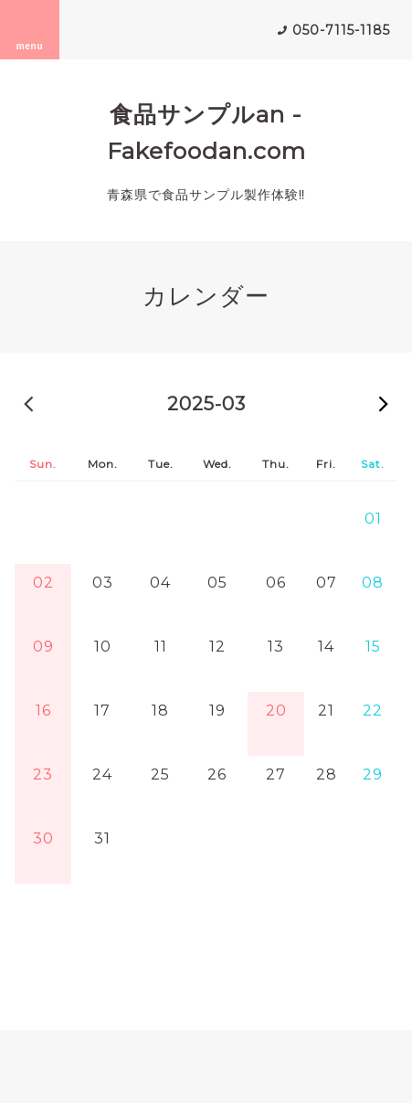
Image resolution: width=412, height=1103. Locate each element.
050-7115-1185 (341, 30)
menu (30, 29)
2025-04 (383, 403)
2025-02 (28, 403)
